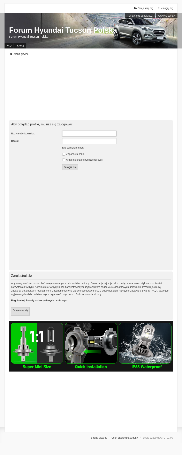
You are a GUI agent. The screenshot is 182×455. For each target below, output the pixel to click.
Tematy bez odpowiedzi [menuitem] (140, 15)
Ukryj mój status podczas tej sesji (82, 159)
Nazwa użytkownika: (23, 133)
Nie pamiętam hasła (73, 147)
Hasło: (15, 141)
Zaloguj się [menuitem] (165, 8)
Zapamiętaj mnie (73, 154)
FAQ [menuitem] (9, 45)
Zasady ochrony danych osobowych (47, 300)
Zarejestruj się (20, 310)
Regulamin (17, 300)
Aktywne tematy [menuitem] (166, 15)
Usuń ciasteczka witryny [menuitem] (125, 437)
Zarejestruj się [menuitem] (143, 8)
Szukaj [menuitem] (20, 45)
